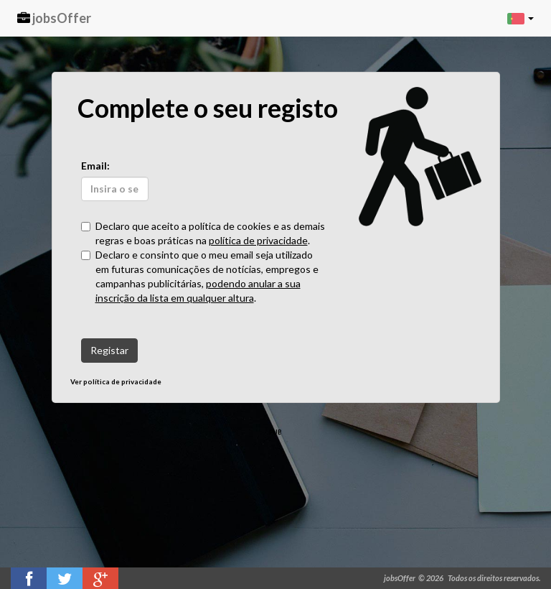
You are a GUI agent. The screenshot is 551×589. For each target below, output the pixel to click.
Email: (95, 165)
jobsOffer (54, 18)
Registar (109, 350)
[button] (520, 18)
